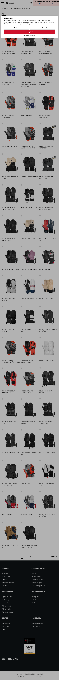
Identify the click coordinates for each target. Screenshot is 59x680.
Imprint (32, 35)
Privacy (26, 35)
